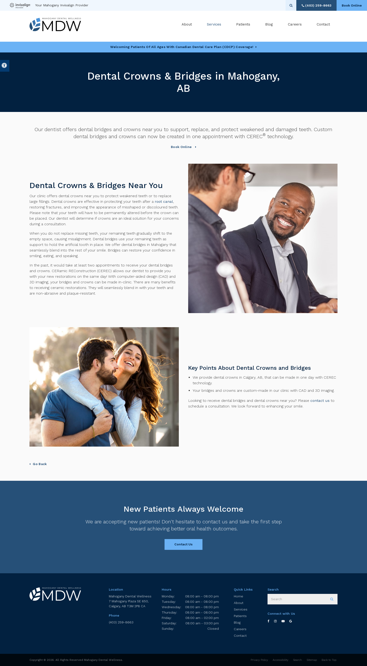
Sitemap (312, 660)
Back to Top (329, 660)
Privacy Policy (259, 660)
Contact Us (183, 544)
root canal (164, 201)
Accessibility (280, 660)
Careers (295, 25)
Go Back (40, 464)
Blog (269, 25)
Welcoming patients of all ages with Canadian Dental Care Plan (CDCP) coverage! (181, 47)
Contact (323, 25)
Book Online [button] (351, 5)
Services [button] (214, 25)
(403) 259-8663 (121, 622)
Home (238, 596)
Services (240, 609)
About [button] (187, 25)
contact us (320, 400)
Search (297, 660)
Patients (243, 25)
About (238, 603)
